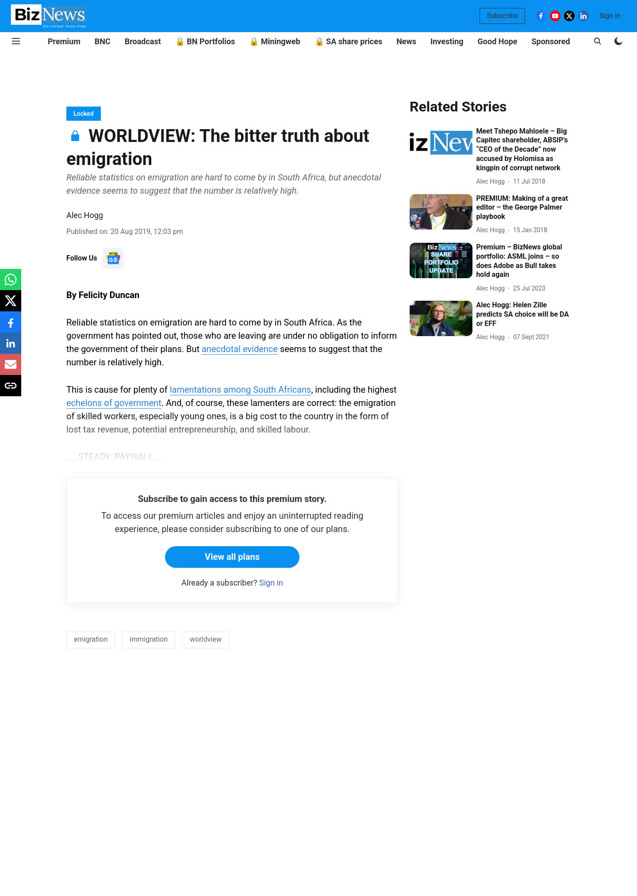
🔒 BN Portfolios (205, 41)
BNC (103, 41)
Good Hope (498, 41)
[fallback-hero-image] (441, 144)
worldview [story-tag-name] (206, 639)
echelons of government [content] (113, 403)
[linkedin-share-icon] (11, 348)
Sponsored (551, 41)
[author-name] (492, 181)
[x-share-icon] (11, 305)
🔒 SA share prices (349, 41)
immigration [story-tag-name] (149, 639)
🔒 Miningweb (274, 41)
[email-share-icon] (11, 369)
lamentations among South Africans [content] (240, 389)
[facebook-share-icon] (11, 326)
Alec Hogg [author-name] (84, 215)
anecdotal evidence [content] (240, 349)
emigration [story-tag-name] (90, 639)
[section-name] (83, 113)
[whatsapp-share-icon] (11, 284)
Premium (64, 41)
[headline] (523, 150)
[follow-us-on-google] (113, 258)
